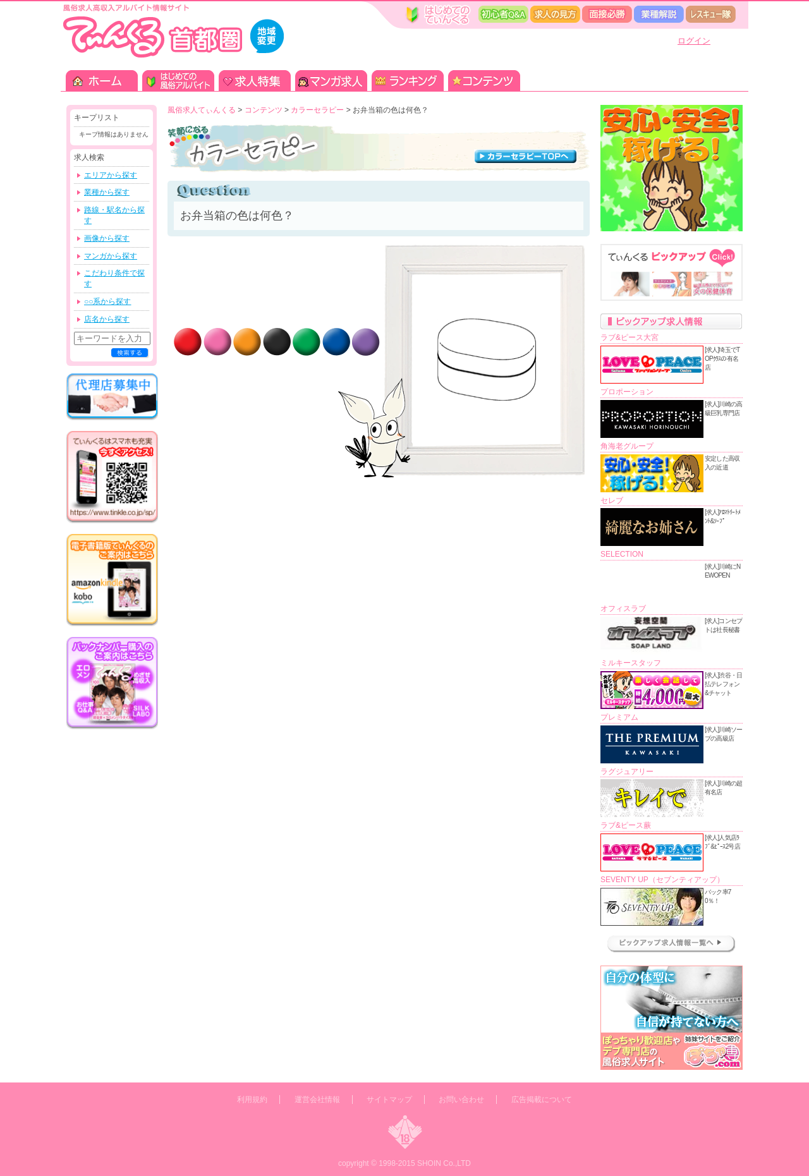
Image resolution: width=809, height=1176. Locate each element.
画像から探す (107, 238)
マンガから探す (110, 256)
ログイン (694, 40)
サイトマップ (389, 1099)
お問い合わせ (461, 1099)
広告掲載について (541, 1099)
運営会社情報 (317, 1099)
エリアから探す (110, 175)
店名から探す (107, 319)
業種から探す (107, 192)
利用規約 (252, 1099)
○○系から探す (107, 301)
